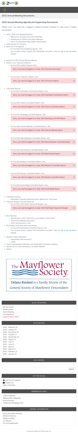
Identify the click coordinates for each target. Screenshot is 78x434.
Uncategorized (8, 314)
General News (8, 309)
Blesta (36, 431)
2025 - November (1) (10, 332)
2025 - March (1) (9, 349)
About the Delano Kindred (12, 413)
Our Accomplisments (10, 423)
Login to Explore (9, 396)
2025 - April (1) (8, 347)
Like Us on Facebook (12, 380)
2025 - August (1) (9, 339)
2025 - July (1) (8, 342)
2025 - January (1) (10, 354)
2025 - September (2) (11, 337)
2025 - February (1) (10, 351)
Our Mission (7, 421)
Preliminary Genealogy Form (13, 403)
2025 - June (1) (8, 344)
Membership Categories (11, 398)
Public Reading (8, 312)
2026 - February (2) (10, 327)
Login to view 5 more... (11, 317)
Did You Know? (8, 307)
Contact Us (8, 383)
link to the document (68, 51)
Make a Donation (9, 385)
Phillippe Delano (9, 418)
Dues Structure (8, 400)
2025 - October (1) (10, 334)
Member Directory (9, 416)
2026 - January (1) (10, 330)
